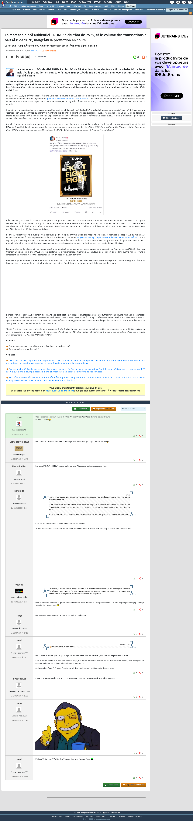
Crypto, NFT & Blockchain (177, 10)
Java (68, 6)
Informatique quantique (156, 10)
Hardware (51, 10)
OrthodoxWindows (19, 447)
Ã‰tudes (107, 2)
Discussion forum (171, 118)
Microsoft (60, 6)
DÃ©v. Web (76, 6)
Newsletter (85, 2)
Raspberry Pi (75, 10)
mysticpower (19, 684)
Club (126, 2)
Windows (26, 10)
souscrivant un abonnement (60, 392)
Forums (36, 2)
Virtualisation (139, 10)
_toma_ (19, 621)
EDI (85, 6)
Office (113, 6)
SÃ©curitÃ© (106, 10)
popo (19, 422)
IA (47, 6)
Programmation (95, 6)
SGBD (106, 6)
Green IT (95, 10)
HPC (59, 10)
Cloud (41, 6)
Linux (34, 10)
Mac (65, 10)
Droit (118, 2)
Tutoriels (48, 2)
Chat (73, 2)
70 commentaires (49, 53)
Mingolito (19, 496)
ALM (52, 6)
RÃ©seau (85, 10)
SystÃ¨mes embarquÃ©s (122, 10)
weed (19, 645)
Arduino (42, 10)
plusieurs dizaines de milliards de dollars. (68, 100)
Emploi (97, 2)
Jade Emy (34, 53)
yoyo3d (19, 590)
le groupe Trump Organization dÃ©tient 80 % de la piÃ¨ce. (107, 239)
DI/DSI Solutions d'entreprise (25, 6)
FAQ (57, 2)
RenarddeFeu (19, 471)
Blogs (65, 2)
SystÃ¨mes (131, 6)
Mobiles (121, 6)
